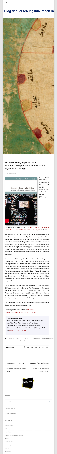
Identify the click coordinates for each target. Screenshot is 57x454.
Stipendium (8, 451)
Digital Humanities (19, 339)
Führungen (8, 429)
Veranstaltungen (10, 413)
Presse (7, 438)
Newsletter (8, 432)
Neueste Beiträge (10, 409)
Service (7, 448)
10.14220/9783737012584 (17, 330)
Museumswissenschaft (48, 338)
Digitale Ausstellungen (28, 339)
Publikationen (9, 441)
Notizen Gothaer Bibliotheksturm (14, 435)
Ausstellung (11, 338)
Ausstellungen (9, 425)
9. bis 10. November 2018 (29, 290)
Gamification (37, 338)
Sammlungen (8, 445)
